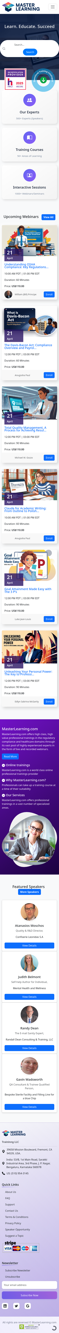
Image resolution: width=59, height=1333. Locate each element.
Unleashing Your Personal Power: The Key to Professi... (28, 672)
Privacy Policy (13, 1223)
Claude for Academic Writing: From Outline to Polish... (25, 509)
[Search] (29, 45)
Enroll (49, 294)
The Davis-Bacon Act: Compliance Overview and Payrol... (28, 346)
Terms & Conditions (16, 1217)
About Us (10, 1192)
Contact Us (11, 1210)
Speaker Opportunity (17, 1229)
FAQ (7, 1198)
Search (30, 52)
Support (10, 1204)
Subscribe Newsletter (17, 1270)
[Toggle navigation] (52, 7)
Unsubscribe (12, 1276)
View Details (29, 945)
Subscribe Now (29, 1295)
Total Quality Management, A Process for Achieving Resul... (25, 429)
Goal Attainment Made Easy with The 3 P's (27, 590)
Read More (10, 756)
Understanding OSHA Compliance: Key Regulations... (26, 265)
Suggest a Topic (14, 1235)
